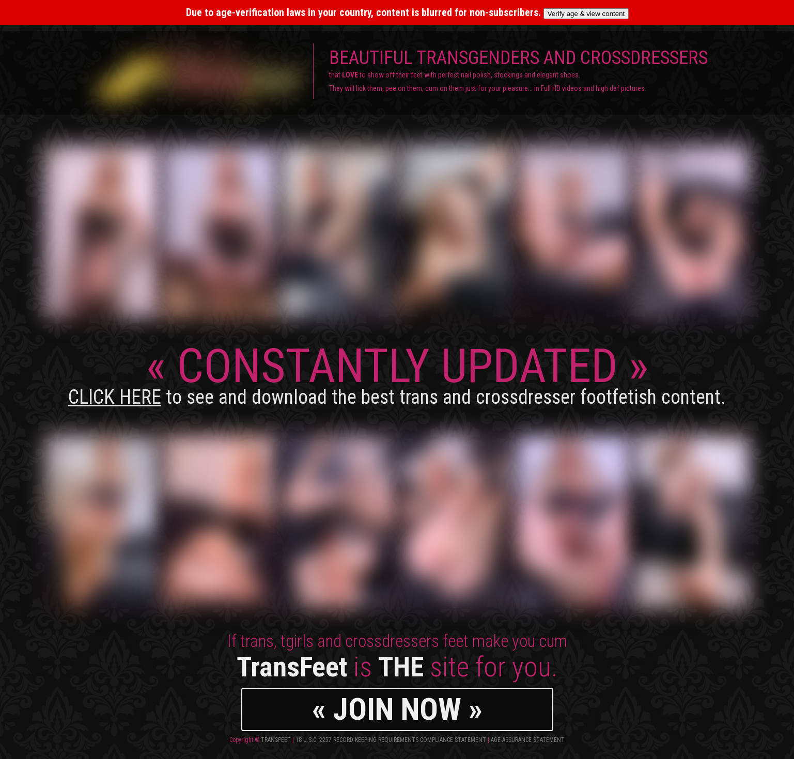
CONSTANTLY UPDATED (397, 373)
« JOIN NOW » (397, 709)
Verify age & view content (586, 14)
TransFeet (276, 740)
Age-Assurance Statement (528, 740)
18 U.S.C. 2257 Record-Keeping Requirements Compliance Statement (390, 740)
